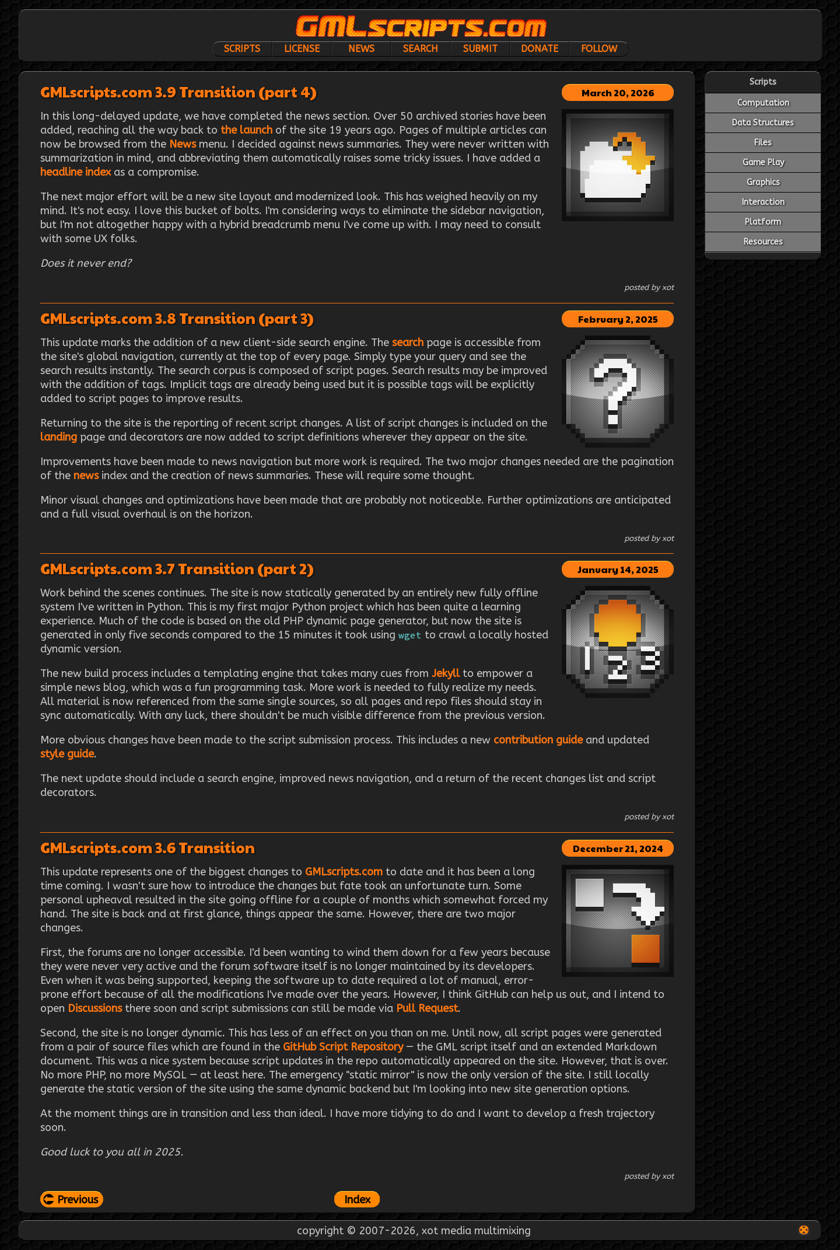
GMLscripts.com (344, 871)
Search (420, 48)
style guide (67, 754)
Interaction (763, 202)
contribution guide (538, 740)
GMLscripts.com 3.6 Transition (147, 847)
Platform (763, 222)
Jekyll (446, 673)
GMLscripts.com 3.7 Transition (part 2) (177, 568)
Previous (77, 1199)
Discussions (95, 1008)
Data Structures (763, 123)
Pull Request (427, 1008)
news (86, 475)
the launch (246, 130)
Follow (599, 48)
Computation (763, 103)
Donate (539, 48)
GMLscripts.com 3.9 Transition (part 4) (178, 91)
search (408, 342)
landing (58, 437)
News (361, 48)
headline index (75, 172)
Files (763, 143)
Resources (763, 242)
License (302, 48)
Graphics (763, 182)
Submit (480, 48)
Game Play (763, 162)
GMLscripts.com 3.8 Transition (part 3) (177, 318)
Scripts (242, 48)
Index (357, 1199)
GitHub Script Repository (343, 1046)
